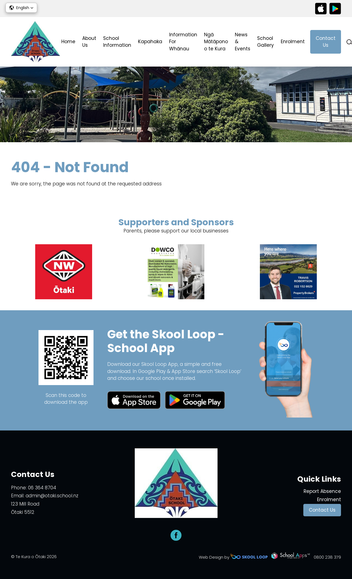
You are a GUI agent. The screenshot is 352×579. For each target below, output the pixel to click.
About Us (89, 42)
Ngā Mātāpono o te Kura (216, 41)
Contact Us (326, 42)
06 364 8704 (42, 487)
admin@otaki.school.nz (52, 495)
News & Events (242, 41)
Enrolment (293, 41)
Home (68, 41)
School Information (117, 42)
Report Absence (322, 491)
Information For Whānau (183, 41)
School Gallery (265, 42)
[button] (21, 7)
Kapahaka (150, 41)
